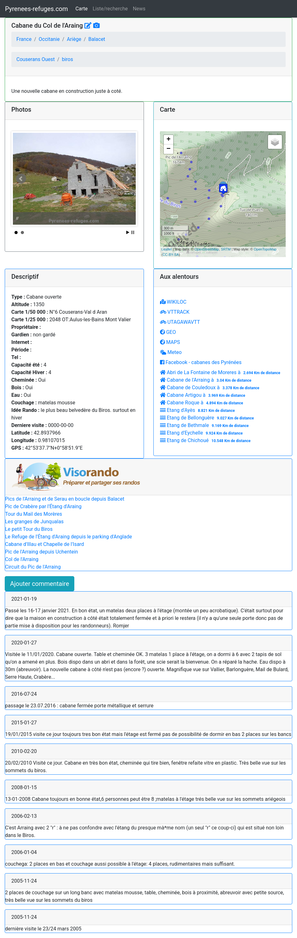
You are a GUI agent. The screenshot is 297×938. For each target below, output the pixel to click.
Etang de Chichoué (206, 440)
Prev (21, 179)
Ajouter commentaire (39, 583)
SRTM (226, 249)
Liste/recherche (110, 9)
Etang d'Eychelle (202, 433)
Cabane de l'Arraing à (206, 380)
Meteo (171, 352)
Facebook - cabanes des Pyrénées (201, 362)
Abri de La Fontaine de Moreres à (221, 372)
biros (67, 59)
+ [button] (168, 139)
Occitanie (49, 39)
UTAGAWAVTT (180, 322)
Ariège (74, 39)
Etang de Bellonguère (207, 418)
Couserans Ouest (35, 59)
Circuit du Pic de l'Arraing (33, 567)
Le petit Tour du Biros (29, 529)
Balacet (96, 39)
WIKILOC (173, 302)
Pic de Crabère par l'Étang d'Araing (43, 506)
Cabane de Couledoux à (210, 387)
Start (127, 232)
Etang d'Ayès (198, 410)
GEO (168, 332)
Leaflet (167, 249)
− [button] (168, 149)
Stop (132, 232)
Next (128, 179)
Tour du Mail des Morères (33, 514)
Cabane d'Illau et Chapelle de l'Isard (44, 544)
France (23, 39)
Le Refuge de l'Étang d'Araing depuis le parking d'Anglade (68, 537)
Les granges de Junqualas (34, 522)
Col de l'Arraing (21, 559)
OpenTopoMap (265, 249)
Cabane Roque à (202, 403)
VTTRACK (175, 312)
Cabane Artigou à (203, 395)
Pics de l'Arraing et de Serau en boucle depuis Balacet (64, 499)
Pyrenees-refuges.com (36, 9)
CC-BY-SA (171, 254)
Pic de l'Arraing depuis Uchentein (41, 552)
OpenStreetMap (207, 249)
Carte (82, 9)
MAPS (170, 342)
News (139, 9)
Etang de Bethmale (205, 425)
